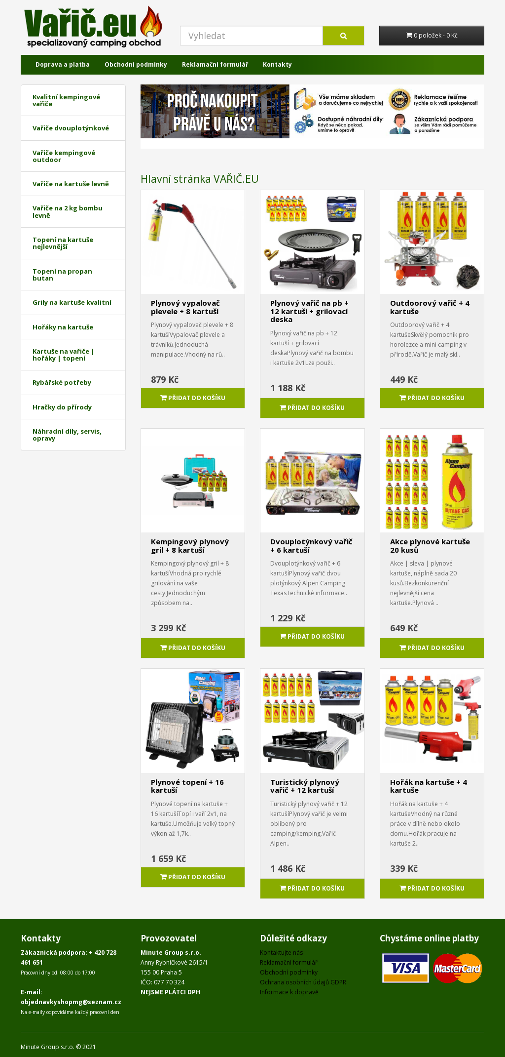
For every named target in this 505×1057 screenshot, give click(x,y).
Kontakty (277, 64)
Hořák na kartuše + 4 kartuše (428, 786)
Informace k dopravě (289, 992)
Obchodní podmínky (136, 64)
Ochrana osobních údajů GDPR (303, 982)
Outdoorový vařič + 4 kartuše (429, 307)
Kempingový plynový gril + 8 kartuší (190, 545)
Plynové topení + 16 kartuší (187, 786)
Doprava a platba (63, 64)
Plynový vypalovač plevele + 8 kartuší (185, 307)
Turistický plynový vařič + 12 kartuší (304, 786)
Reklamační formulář (215, 64)
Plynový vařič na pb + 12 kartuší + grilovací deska (309, 311)
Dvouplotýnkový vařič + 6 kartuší (311, 545)
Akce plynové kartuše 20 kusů (430, 545)
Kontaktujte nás (281, 952)
